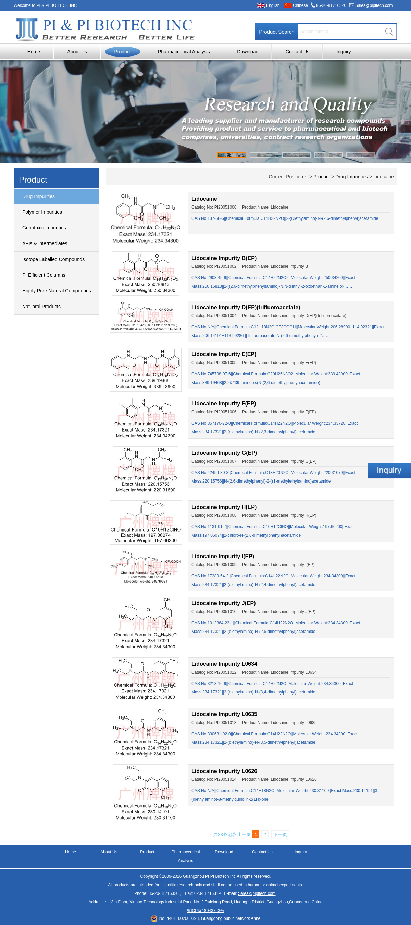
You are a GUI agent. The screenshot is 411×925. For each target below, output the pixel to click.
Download (247, 51)
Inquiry (343, 51)
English (272, 5)
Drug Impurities (38, 196)
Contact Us (297, 51)
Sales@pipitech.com (374, 5)
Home (33, 51)
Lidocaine (204, 199)
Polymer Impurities (42, 212)
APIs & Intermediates (44, 243)
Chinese (300, 5)
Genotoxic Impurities (44, 227)
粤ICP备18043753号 (205, 910)
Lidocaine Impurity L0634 (224, 664)
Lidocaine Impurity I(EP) (222, 556)
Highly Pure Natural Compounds (56, 290)
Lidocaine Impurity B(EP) (224, 258)
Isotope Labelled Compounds (53, 259)
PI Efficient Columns (43, 275)
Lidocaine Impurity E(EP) (223, 354)
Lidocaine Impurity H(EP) (224, 507)
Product (122, 51)
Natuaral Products (41, 306)
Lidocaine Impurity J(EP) (223, 603)
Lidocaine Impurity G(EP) (224, 453)
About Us (77, 51)
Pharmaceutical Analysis (184, 51)
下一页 (280, 834)
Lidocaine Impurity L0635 (224, 714)
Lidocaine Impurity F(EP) (223, 404)
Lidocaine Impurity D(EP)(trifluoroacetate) (245, 307)
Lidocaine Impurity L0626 (224, 771)
